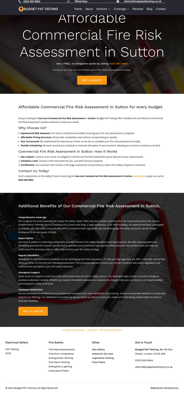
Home (78, 9)
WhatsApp (81, 1)
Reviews (138, 9)
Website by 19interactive (164, 387)
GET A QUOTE (92, 80)
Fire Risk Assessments (73, 329)
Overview (92, 329)
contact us (139, 176)
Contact (161, 9)
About (89, 9)
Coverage (120, 9)
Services (101, 9)
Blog (149, 9)
